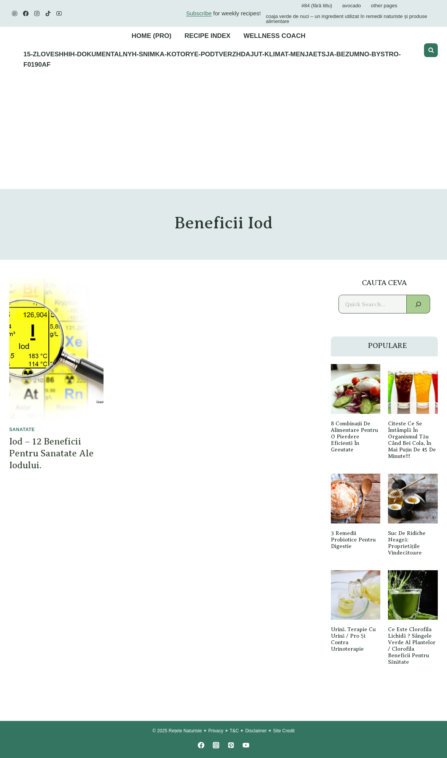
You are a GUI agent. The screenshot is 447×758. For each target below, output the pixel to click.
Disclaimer (256, 731)
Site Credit (283, 731)
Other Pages (384, 5)
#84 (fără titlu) (316, 5)
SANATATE (22, 429)
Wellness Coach (274, 35)
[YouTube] (59, 13)
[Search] (418, 304)
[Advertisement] (223, 131)
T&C (234, 731)
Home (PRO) (151, 35)
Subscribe (199, 13)
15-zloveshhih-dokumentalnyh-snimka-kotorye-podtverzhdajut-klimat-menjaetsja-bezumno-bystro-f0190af (212, 59)
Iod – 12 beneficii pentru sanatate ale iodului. (51, 453)
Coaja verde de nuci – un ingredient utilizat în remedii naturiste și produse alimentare (346, 18)
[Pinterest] (14, 13)
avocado (351, 5)
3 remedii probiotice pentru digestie (353, 539)
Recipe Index (207, 35)
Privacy (215, 731)
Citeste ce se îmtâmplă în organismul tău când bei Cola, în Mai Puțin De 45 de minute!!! (412, 439)
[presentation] (56, 349)
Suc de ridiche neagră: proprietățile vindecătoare (407, 543)
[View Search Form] (431, 50)
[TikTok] (48, 13)
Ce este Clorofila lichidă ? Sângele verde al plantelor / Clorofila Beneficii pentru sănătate (411, 646)
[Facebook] (25, 13)
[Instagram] (37, 13)
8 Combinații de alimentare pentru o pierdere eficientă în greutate (354, 436)
